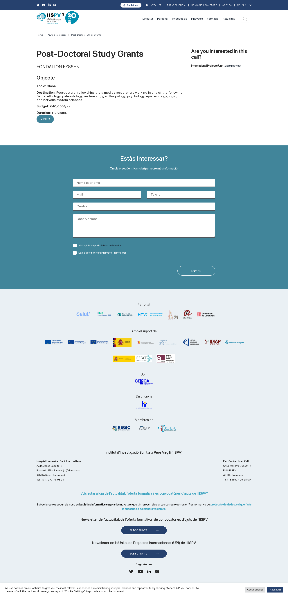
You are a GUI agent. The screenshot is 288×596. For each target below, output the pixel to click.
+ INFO (45, 119)
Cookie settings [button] (255, 589)
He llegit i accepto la (97, 245)
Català (241, 5)
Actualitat (229, 18)
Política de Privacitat (111, 245)
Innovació (197, 18)
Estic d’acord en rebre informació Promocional (99, 252)
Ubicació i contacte (204, 5)
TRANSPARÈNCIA (176, 5)
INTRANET (155, 5)
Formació (213, 18)
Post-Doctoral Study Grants (86, 35)
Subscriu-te (138, 530)
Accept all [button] (275, 589)
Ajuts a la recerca (57, 35)
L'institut (148, 18)
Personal (162, 18)
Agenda (227, 5)
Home (40, 35)
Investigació (179, 18)
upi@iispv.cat (233, 65)
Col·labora (132, 5)
